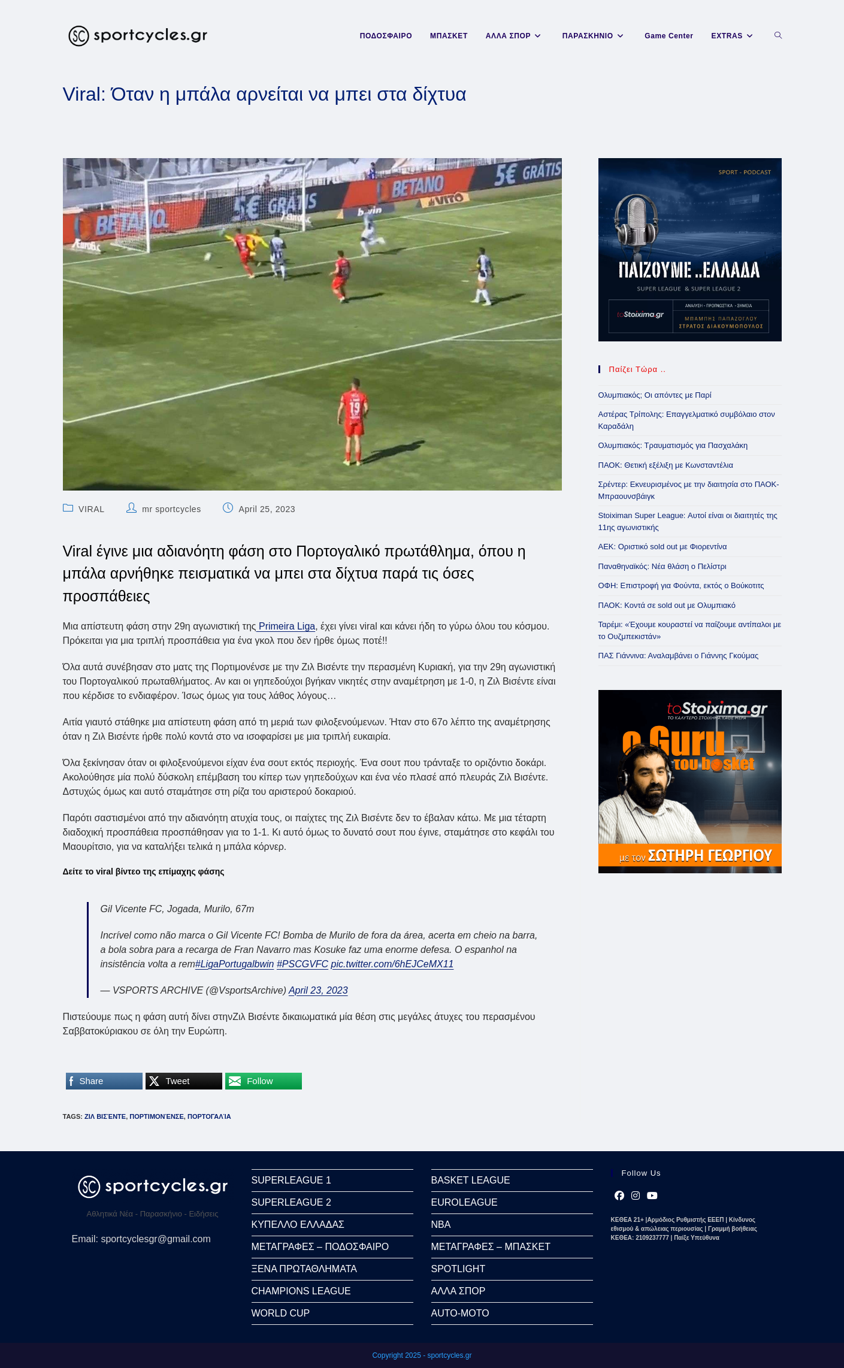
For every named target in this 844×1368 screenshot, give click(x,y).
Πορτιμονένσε (156, 1116)
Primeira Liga (286, 626)
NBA (441, 1224)
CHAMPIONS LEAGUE (301, 1291)
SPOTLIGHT (458, 1269)
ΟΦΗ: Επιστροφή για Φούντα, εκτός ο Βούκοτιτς (681, 585)
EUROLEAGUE (464, 1202)
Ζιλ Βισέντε (105, 1116)
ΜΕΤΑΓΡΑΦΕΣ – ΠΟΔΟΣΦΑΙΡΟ (320, 1247)
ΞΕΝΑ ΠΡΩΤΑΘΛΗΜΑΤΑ (304, 1269)
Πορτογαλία (209, 1116)
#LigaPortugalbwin (234, 964)
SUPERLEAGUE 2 (291, 1202)
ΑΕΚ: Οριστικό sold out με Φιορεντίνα (662, 546)
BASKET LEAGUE (470, 1180)
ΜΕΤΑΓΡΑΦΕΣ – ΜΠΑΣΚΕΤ (490, 1247)
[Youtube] (652, 1196)
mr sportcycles (171, 509)
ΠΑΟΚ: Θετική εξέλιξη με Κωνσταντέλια (665, 465)
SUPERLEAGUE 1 (291, 1180)
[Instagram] (635, 1196)
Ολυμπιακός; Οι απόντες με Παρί (655, 395)
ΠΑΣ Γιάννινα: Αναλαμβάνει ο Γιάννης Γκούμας (678, 655)
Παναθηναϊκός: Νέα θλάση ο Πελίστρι (662, 566)
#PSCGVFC (302, 964)
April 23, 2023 (318, 990)
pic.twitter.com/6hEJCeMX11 (392, 964)
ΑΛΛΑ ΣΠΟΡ (458, 1291)
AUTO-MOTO (460, 1313)
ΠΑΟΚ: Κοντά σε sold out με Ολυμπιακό (667, 605)
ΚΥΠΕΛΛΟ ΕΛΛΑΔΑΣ (298, 1224)
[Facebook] (619, 1196)
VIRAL (91, 509)
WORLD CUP (281, 1313)
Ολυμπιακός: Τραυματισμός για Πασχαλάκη (673, 445)
